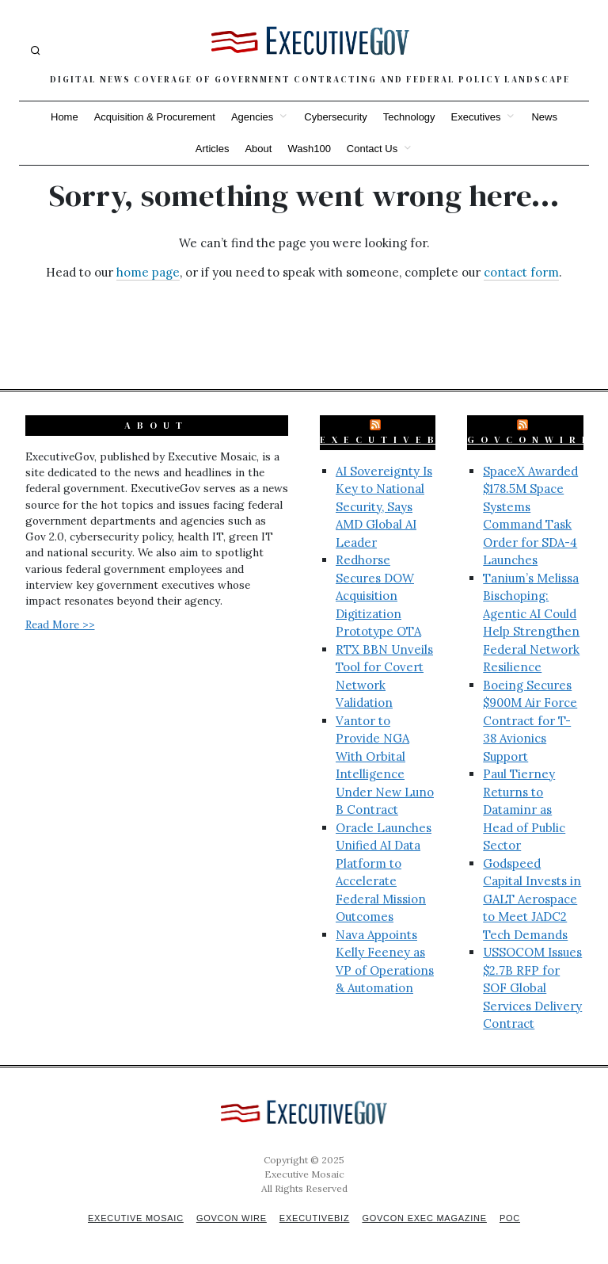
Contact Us (372, 149)
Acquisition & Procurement (154, 117)
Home (64, 117)
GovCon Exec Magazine (427, 1218)
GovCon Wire (229, 1218)
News (544, 117)
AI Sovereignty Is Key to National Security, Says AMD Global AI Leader (384, 507)
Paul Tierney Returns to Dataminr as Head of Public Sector (524, 809)
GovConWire (530, 439)
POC (515, 1218)
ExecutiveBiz (391, 439)
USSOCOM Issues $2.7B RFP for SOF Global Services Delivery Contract (532, 988)
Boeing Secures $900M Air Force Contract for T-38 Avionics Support (530, 721)
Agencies (252, 117)
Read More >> (60, 624)
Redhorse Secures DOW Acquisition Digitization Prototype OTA (378, 595)
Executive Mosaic (131, 1218)
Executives (476, 117)
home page (148, 272)
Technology (409, 117)
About (258, 149)
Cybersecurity (335, 117)
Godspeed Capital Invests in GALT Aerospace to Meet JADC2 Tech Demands (532, 899)
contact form (521, 272)
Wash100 (308, 149)
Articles (213, 149)
